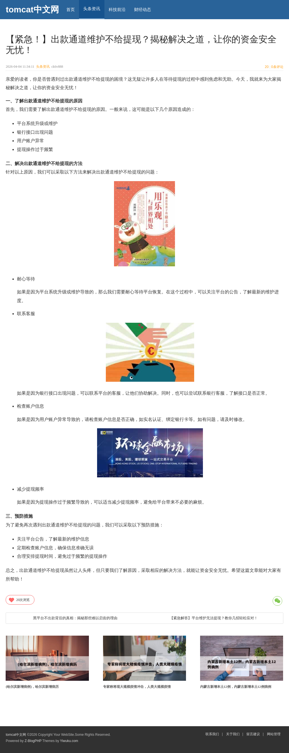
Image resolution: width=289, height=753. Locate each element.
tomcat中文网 (32, 9)
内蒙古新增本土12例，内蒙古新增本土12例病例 (235, 687)
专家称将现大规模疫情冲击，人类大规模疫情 (137, 687)
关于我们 (233, 734)
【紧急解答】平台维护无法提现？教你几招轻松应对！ (214, 618)
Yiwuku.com (69, 741)
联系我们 (212, 734)
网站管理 (274, 734)
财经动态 (142, 9)
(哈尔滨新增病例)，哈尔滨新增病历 (32, 687)
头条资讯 (43, 67)
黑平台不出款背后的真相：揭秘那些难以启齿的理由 (75, 618)
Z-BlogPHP (33, 741)
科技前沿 (117, 9)
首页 (70, 9)
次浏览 (19, 599)
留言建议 (253, 734)
